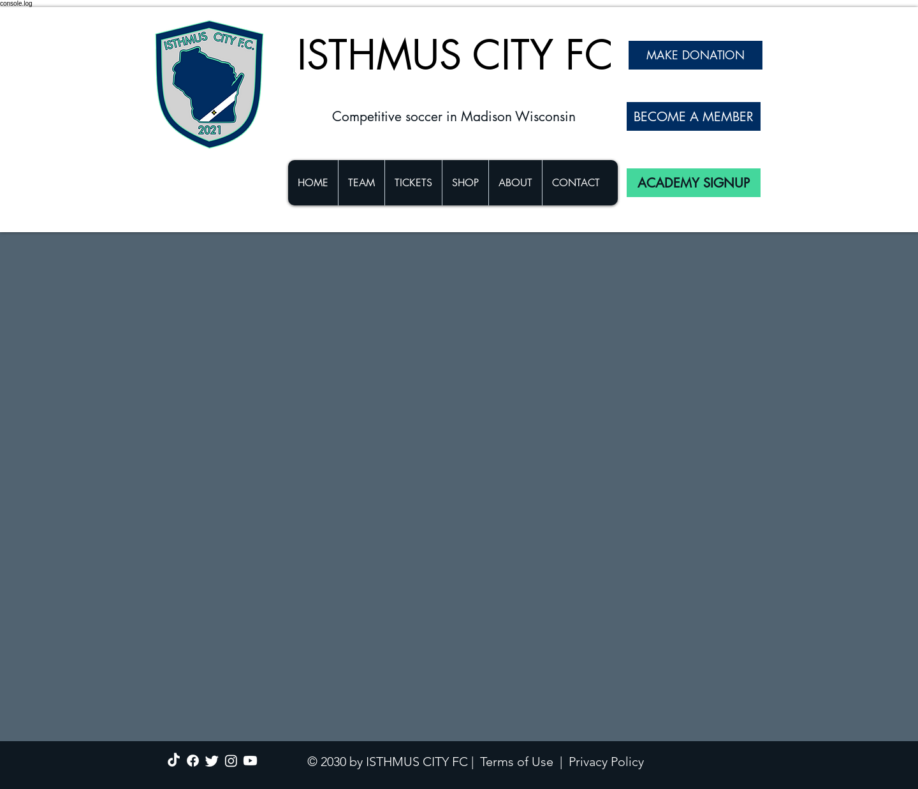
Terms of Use (516, 761)
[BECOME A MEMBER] (694, 116)
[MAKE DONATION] (695, 55)
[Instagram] (231, 761)
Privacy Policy (606, 761)
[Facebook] (193, 761)
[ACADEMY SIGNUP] (694, 182)
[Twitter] (212, 761)
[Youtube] (250, 761)
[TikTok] (174, 761)
